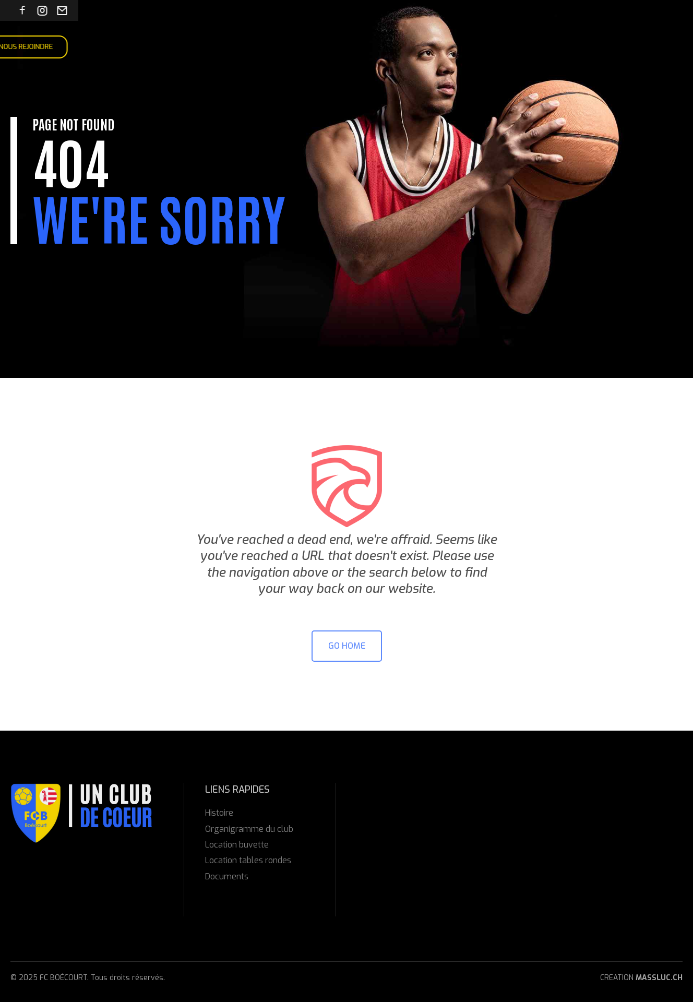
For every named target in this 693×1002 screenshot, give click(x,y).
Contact (321, 47)
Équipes (150, 47)
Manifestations (209, 47)
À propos (106, 47)
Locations (273, 47)
